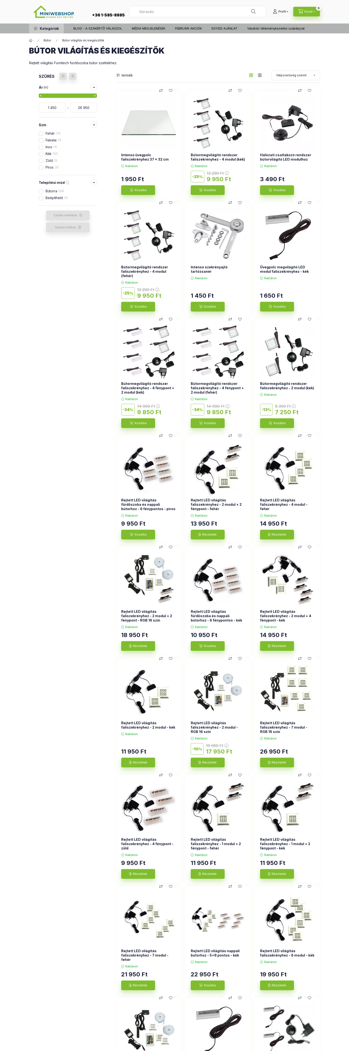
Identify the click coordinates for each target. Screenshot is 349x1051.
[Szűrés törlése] (72, 76)
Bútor (47, 40)
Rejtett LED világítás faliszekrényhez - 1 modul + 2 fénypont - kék (285, 843)
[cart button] (306, 11)
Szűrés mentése (65, 215)
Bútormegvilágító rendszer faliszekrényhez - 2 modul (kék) (287, 385)
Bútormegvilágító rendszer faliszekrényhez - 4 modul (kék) (218, 157)
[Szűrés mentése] (63, 76)
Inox (51, 147)
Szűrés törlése (65, 227)
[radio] (260, 75)
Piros (52, 167)
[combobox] (197, 11)
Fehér (53, 133)
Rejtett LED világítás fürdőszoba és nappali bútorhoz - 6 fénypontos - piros (148, 504)
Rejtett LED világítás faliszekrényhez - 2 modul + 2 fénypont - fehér (216, 504)
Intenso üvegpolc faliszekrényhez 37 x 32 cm (145, 157)
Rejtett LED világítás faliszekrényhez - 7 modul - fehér (144, 955)
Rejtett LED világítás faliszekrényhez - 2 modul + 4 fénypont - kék (285, 615)
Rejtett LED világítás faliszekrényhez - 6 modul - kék (287, 953)
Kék (52, 154)
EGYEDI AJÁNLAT (225, 28)
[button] (46, 28)
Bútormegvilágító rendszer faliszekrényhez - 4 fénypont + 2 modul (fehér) (217, 387)
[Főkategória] (30, 40)
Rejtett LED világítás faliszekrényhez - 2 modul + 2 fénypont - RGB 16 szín (146, 615)
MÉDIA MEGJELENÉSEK (148, 28)
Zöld (51, 160)
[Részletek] (208, 534)
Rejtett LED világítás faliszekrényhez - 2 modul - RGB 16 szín (214, 727)
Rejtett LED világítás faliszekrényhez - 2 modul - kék (148, 725)
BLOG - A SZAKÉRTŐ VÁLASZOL (97, 28)
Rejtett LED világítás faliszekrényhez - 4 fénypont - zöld (147, 843)
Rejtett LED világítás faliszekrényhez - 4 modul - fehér (284, 504)
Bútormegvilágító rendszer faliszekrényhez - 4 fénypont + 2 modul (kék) (147, 387)
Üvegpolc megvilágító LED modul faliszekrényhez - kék (284, 269)
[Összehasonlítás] (161, 90)
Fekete (53, 140)
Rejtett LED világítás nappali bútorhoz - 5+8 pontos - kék (215, 953)
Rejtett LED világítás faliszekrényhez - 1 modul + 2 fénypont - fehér (216, 843)
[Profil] (280, 11)
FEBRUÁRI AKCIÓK (188, 28)
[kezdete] (52, 107)
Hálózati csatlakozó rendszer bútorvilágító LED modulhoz (285, 157)
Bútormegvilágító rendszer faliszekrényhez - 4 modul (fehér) (144, 271)
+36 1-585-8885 (108, 15)
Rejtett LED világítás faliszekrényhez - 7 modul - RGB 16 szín (283, 727)
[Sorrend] (295, 75)
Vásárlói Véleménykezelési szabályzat (276, 28)
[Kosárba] (138, 190)
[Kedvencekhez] (170, 90)
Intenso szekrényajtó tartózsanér (209, 269)
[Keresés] (253, 11)
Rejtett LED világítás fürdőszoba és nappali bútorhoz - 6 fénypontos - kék (216, 615)
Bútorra (55, 191)
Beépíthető (57, 198)
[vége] (83, 107)
